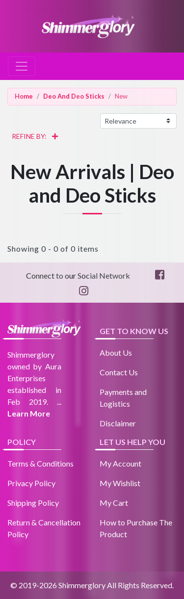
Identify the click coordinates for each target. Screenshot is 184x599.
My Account (120, 463)
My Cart (114, 502)
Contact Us (119, 372)
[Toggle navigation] (21, 66)
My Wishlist (120, 483)
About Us (116, 352)
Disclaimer (118, 423)
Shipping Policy (33, 502)
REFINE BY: (31, 138)
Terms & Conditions (40, 463)
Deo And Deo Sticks (74, 96)
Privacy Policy (31, 483)
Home (24, 96)
